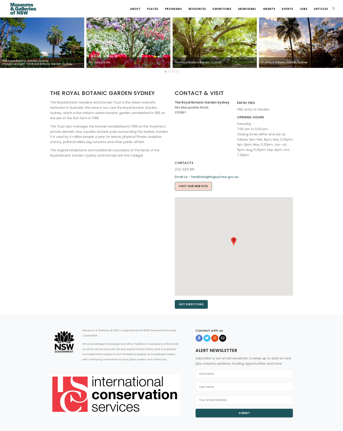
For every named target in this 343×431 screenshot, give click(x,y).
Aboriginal (247, 9)
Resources (197, 9)
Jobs (303, 9)
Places (152, 9)
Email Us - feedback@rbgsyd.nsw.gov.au (206, 177)
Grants (269, 9)
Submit (244, 413)
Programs (173, 9)
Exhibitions (222, 9)
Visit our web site (193, 186)
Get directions (191, 304)
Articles (321, 9)
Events (287, 9)
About (135, 9)
